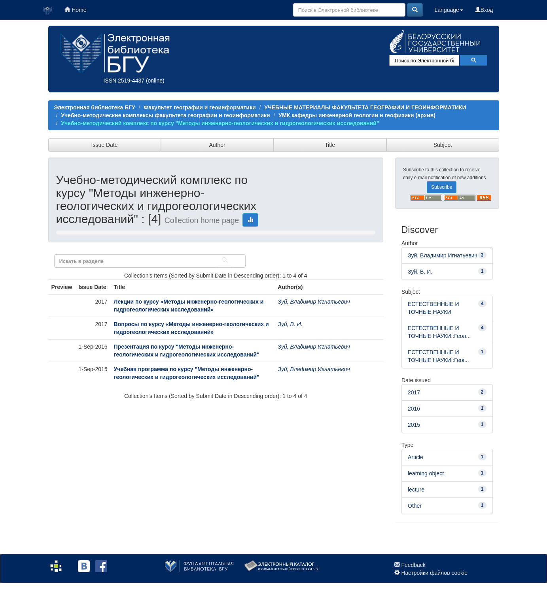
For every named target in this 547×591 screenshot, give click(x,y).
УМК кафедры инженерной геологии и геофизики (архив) (356, 115)
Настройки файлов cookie (434, 573)
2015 (414, 425)
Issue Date (104, 145)
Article (415, 457)
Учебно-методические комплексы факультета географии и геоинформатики (165, 115)
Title (330, 145)
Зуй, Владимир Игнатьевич (314, 301)
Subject (442, 145)
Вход (484, 10)
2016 (414, 408)
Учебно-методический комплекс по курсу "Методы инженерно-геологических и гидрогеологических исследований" (220, 123)
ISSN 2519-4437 (124, 80)
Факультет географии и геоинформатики (200, 107)
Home (75, 10)
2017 (414, 392)
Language (449, 10)
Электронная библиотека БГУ (94, 107)
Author (217, 145)
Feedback (413, 565)
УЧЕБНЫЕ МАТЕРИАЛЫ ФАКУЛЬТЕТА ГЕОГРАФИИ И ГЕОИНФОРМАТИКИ (365, 107)
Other (415, 506)
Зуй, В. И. (290, 324)
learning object (426, 473)
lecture (416, 489)
